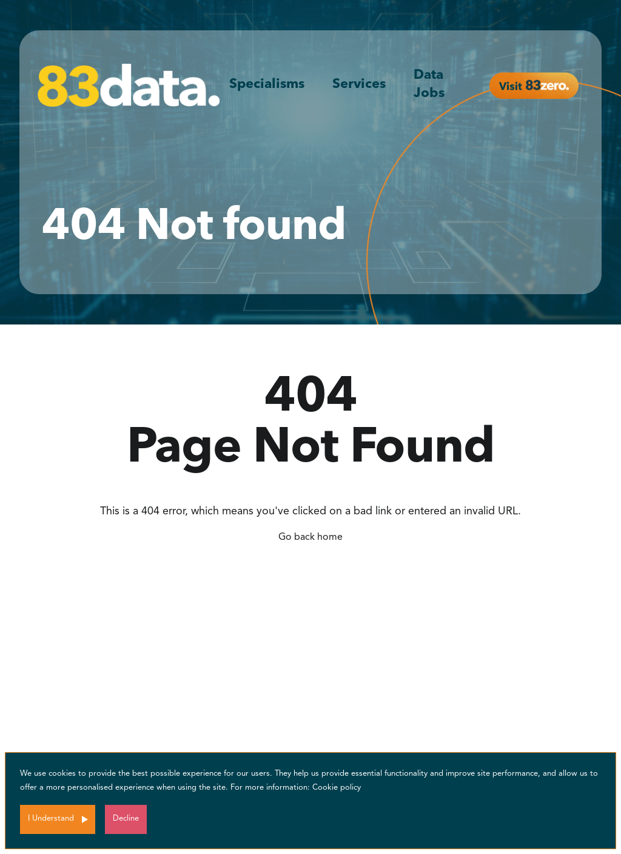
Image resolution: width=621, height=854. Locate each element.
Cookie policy (336, 788)
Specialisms (266, 84)
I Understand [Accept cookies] (51, 818)
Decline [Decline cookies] (126, 818)
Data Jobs (429, 84)
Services (359, 84)
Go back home (310, 537)
